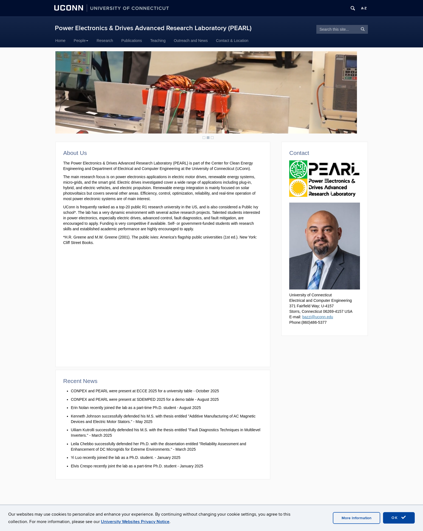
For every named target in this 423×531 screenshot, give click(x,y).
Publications (131, 40)
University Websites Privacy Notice (135, 521)
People (81, 40)
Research (104, 40)
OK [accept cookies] (398, 517)
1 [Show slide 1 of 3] (204, 137)
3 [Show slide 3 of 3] (212, 137)
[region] (206, 96)
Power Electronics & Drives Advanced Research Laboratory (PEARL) (153, 28)
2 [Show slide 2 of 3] (208, 137)
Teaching (158, 40)
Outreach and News (191, 40)
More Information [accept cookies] (356, 518)
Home (60, 40)
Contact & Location (232, 40)
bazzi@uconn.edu (317, 317)
